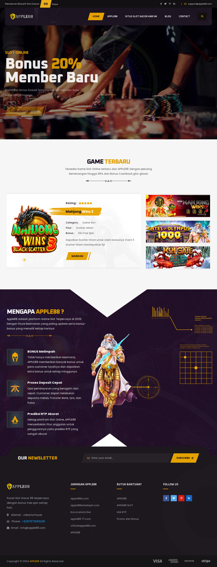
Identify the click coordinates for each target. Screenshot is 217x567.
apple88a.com (80, 498)
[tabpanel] (74, 231)
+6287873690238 (33, 521)
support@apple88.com (200, 3)
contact (184, 16)
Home (96, 16)
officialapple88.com (83, 525)
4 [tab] (43, 259)
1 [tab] (24, 259)
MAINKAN (77, 256)
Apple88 (112, 16)
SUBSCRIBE (184, 458)
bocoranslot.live (81, 512)
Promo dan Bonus (128, 519)
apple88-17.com (81, 519)
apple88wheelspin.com (85, 505)
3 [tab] (37, 259)
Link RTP (121, 512)
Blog (168, 16)
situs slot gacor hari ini (141, 16)
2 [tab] (31, 259)
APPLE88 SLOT (125, 505)
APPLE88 (75, 532)
